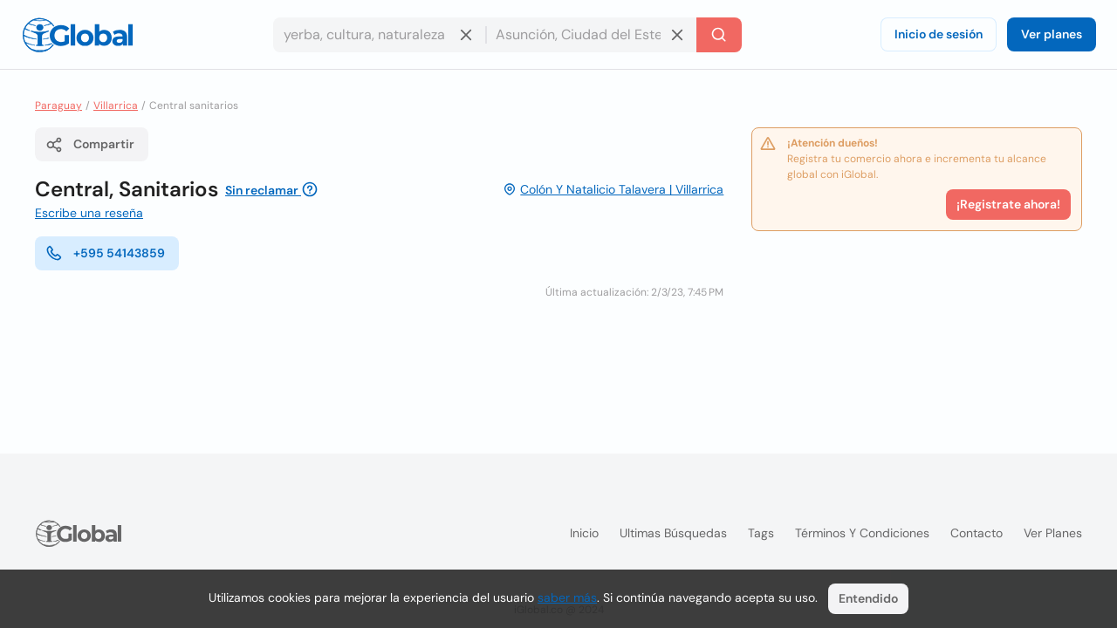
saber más (567, 597)
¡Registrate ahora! (1008, 204)
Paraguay (58, 106)
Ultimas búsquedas (673, 533)
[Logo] (77, 34)
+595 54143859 (105, 253)
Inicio (584, 533)
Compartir (89, 145)
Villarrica (115, 106)
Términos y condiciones (862, 533)
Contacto (976, 533)
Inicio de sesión (938, 34)
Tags (761, 533)
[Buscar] (719, 34)
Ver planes (1051, 34)
